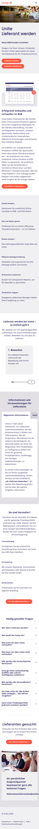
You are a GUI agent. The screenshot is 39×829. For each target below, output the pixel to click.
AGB (27, 821)
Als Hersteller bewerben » (19, 601)
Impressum (6, 821)
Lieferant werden (11, 61)
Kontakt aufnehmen (12, 66)
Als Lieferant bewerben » (14, 186)
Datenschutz (18, 821)
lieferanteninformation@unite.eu (19, 794)
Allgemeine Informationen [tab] (16, 415)
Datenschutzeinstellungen (12, 824)
